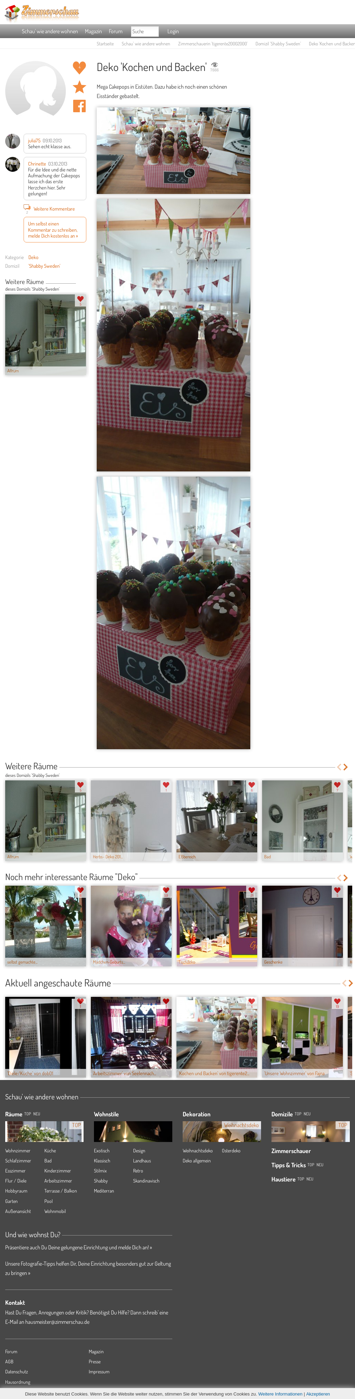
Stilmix (100, 1171)
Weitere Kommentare (49, 208)
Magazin (93, 31)
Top (298, 1113)
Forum (115, 31)
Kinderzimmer (57, 1171)
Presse (95, 1361)
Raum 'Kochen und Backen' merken (79, 87)
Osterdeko (231, 1150)
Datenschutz (16, 1371)
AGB (9, 1361)
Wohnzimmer (18, 1150)
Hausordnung (17, 1382)
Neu (307, 1113)
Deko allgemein (197, 1160)
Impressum (99, 1371)
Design (139, 1150)
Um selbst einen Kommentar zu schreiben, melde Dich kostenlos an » (53, 229)
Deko (33, 257)
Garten (11, 1201)
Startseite (105, 43)
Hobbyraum (16, 1191)
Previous (78, 282)
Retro (138, 1171)
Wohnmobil (55, 1211)
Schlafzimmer (18, 1160)
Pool (48, 1201)
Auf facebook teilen (79, 106)
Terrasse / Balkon (60, 1191)
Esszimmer (15, 1171)
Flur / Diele (15, 1181)
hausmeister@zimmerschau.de (57, 1321)
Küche (50, 1150)
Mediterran (104, 1191)
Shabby (101, 1181)
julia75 (34, 140)
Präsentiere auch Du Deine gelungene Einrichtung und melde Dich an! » (78, 1247)
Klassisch (102, 1160)
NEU (36, 1113)
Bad (48, 1160)
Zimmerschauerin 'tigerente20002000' (213, 43)
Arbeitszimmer (58, 1181)
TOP (27, 1113)
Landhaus (142, 1160)
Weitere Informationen (280, 1394)
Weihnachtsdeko (198, 1150)
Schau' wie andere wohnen (50, 31)
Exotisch (102, 1150)
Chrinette (37, 163)
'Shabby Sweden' (44, 266)
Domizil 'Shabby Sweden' (278, 43)
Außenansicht (18, 1211)
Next (83, 282)
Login (173, 31)
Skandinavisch (146, 1181)
